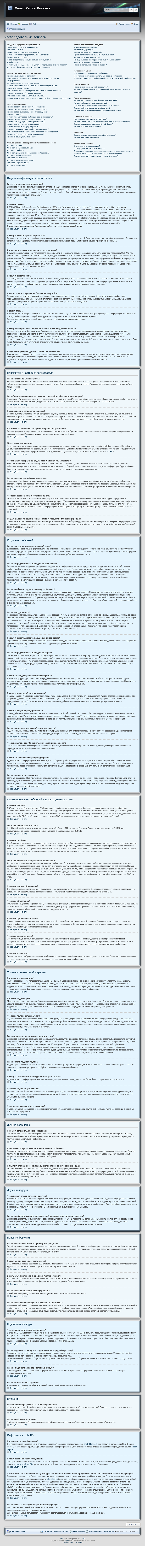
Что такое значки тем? (16, 165)
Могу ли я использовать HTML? (20, 148)
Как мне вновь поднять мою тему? (21, 137)
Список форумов (17, 29)
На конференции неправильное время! (23, 83)
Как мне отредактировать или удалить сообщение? (28, 109)
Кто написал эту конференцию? (87, 146)
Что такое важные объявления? (20, 155)
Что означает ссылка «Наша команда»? (90, 65)
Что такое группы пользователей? (88, 52)
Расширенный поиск (136, 10)
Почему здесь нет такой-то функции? (89, 148)
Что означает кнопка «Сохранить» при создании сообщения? (32, 132)
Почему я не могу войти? (17, 57)
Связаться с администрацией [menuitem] (56, 1531)
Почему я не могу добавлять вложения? (23, 124)
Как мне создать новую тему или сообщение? (26, 107)
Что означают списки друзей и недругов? (91, 87)
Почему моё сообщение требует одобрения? (25, 134)
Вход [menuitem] (136, 24)
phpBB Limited (90, 1444)
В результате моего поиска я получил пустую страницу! (96, 105)
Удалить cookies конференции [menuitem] (101, 1531)
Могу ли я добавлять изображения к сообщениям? (28, 153)
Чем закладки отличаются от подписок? (90, 119)
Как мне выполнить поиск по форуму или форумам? (95, 100)
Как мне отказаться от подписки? (87, 126)
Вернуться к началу (18, 198)
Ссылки (13, 24)
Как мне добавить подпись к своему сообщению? (27, 112)
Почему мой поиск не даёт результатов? (90, 103)
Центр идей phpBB (24, 1464)
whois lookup (52, 1479)
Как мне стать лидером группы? (87, 57)
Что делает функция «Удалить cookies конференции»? (29, 67)
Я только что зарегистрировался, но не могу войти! (28, 55)
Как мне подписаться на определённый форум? (93, 124)
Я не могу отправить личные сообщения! (91, 73)
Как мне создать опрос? (17, 114)
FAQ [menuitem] (34, 24)
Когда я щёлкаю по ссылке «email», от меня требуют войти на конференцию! (39, 98)
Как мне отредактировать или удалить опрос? (26, 119)
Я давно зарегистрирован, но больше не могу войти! (29, 60)
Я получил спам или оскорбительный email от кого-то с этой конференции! (105, 78)
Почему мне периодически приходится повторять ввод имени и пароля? (37, 65)
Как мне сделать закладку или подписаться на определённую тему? (102, 121)
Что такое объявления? (17, 158)
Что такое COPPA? (15, 50)
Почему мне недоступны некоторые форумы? (26, 122)
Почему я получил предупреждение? (22, 127)
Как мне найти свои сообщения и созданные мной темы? (97, 110)
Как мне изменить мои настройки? (21, 76)
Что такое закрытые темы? (18, 163)
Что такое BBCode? (15, 145)
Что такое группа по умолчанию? (87, 62)
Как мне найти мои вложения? (86, 137)
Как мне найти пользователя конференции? (92, 108)
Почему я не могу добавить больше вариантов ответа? (30, 117)
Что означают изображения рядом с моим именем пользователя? (34, 91)
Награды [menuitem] (24, 24)
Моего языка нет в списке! (18, 88)
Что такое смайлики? (16, 150)
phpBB (110, 451)
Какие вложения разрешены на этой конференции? (95, 135)
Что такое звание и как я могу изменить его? (25, 96)
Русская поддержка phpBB (72, 1542)
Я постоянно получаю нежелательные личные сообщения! (98, 76)
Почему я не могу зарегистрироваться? (23, 52)
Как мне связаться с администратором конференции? (96, 156)
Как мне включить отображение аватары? (24, 93)
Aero (61, 1539)
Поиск (131, 10)
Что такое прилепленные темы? (20, 160)
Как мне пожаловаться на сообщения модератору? (28, 129)
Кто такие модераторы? (83, 50)
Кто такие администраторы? (85, 47)
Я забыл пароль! (14, 62)
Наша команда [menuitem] (78, 1531)
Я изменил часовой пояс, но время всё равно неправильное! (32, 86)
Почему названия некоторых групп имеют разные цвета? (97, 60)
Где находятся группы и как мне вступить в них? (94, 55)
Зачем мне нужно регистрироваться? (22, 47)
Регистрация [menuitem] (124, 24)
